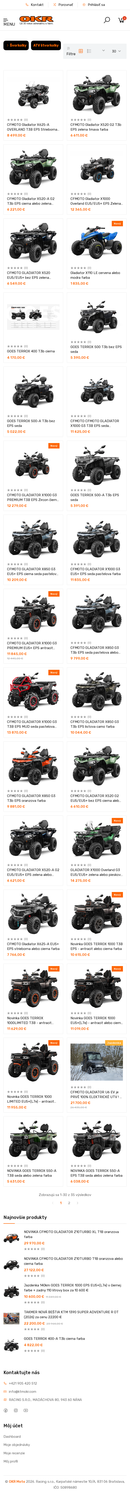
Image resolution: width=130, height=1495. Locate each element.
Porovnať (63, 5)
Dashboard (12, 1437)
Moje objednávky (16, 1445)
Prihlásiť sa (93, 5)
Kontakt (34, 5)
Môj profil (10, 1461)
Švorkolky (16, 45)
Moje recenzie (14, 1453)
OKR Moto (17, 1482)
